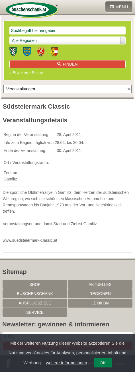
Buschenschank (35, 293)
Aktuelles (100, 284)
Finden (67, 64)
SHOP (35, 284)
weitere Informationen (66, 362)
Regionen (100, 293)
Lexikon (100, 303)
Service (35, 312)
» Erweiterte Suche (26, 72)
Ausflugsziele (35, 303)
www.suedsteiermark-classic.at (30, 240)
